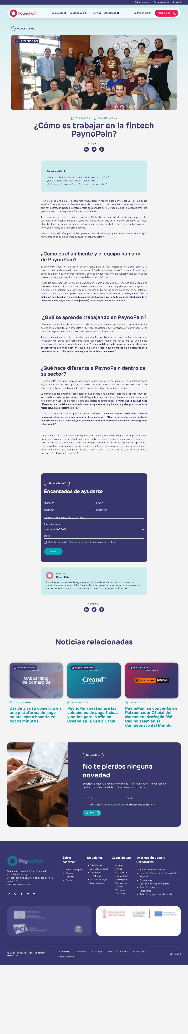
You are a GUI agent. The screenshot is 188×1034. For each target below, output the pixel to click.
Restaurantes (121, 876)
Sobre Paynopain (74, 870)
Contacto (70, 880)
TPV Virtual (96, 865)
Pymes (118, 869)
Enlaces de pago (98, 879)
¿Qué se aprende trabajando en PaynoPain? (71, 181)
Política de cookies (67, 957)
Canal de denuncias (149, 887)
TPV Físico (95, 876)
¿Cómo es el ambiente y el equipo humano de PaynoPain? (78, 177)
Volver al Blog (23, 28)
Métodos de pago (99, 869)
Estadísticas (146, 880)
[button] (177, 954)
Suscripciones (97, 883)
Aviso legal (97, 952)
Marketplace (121, 879)
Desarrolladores (161, 2)
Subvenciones (80, 952)
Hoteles (119, 865)
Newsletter (64, 952)
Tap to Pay (95, 872)
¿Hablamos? (167, 13)
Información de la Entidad (153, 870)
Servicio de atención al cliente (154, 884)
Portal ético (145, 891)
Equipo (69, 873)
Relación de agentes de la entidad (156, 894)
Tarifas (95, 13)
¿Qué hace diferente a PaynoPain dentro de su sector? (77, 184)
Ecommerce (121, 872)
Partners (70, 877)
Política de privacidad (78, 542)
